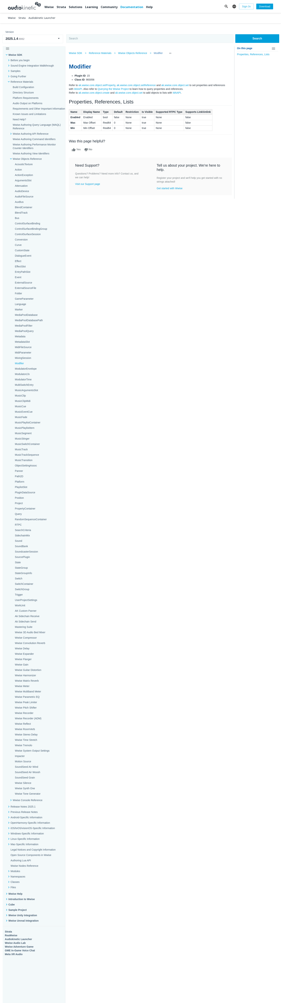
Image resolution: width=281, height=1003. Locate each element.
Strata (61, 7)
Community (109, 7)
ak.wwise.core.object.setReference (136, 85)
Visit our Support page (88, 184)
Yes (77, 150)
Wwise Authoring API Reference (31, 133)
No (89, 150)
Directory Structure (23, 92)
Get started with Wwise (170, 188)
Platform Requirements (26, 97)
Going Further (18, 76)
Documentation (131, 7)
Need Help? (19, 119)
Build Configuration (23, 87)
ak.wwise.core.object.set (176, 85)
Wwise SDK (15, 54)
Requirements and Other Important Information (39, 108)
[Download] (264, 6)
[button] (226, 6)
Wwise (49, 7)
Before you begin (20, 60)
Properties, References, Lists (253, 54)
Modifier (158, 53)
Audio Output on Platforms (27, 103)
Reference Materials (22, 81)
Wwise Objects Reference (133, 53)
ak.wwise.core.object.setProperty (97, 85)
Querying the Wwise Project (114, 89)
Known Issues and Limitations (29, 114)
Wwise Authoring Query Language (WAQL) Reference (37, 126)
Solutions (75, 7)
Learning (91, 7)
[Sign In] (246, 6)
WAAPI (79, 89)
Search (257, 38)
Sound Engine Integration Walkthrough (32, 65)
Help (149, 7)
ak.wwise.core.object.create (94, 92)
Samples (15, 71)
